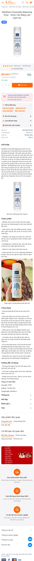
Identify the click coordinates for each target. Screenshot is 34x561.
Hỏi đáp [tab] (16, 399)
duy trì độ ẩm (9, 159)
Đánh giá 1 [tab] (16, 404)
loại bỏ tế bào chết (17, 222)
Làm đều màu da (8, 337)
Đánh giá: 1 (17, 66)
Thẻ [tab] (16, 408)
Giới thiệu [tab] (16, 144)
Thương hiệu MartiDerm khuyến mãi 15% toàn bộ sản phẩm (18, 96)
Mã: (12, 68)
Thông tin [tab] (16, 395)
